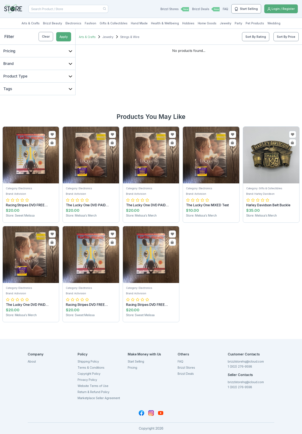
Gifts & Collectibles (114, 23)
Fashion (90, 23)
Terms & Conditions (91, 367)
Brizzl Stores (174, 9)
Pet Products (255, 23)
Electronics (73, 23)
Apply (64, 36)
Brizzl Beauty (52, 23)
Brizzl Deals (206, 9)
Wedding (273, 23)
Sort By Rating (255, 36)
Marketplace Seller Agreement (99, 398)
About (32, 361)
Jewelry (226, 23)
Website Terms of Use (93, 386)
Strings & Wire (129, 37)
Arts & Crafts (31, 23)
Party (238, 23)
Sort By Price (286, 36)
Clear (46, 36)
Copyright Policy (89, 373)
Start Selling (246, 9)
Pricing (132, 367)
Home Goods (207, 23)
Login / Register (281, 9)
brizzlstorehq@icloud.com (246, 361)
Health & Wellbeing (165, 23)
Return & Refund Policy (93, 392)
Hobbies (188, 23)
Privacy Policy (87, 379)
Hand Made (139, 23)
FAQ (225, 9)
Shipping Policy (88, 361)
